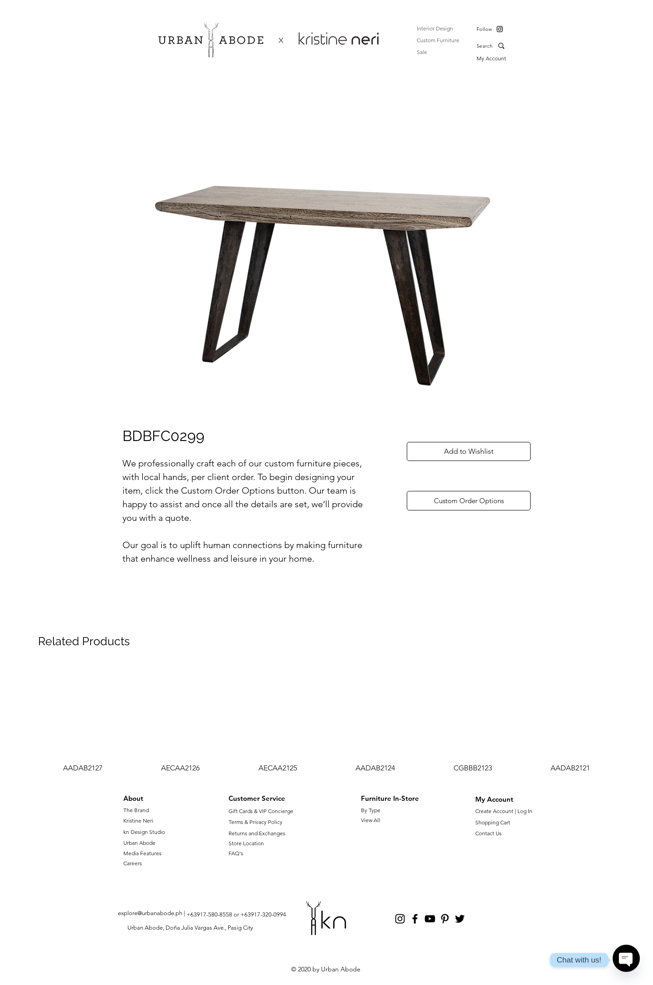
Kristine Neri (138, 820)
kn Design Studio (144, 831)
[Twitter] (459, 918)
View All (370, 820)
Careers (132, 863)
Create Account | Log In (505, 811)
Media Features (142, 853)
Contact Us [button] (488, 833)
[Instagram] (500, 29)
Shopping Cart (492, 822)
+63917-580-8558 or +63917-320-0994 (236, 914)
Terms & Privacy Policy (256, 821)
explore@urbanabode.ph (150, 913)
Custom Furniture (438, 40)
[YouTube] (430, 918)
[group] (326, 720)
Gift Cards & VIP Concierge (261, 811)
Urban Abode (139, 842)
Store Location (246, 843)
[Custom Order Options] (469, 500)
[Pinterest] (445, 918)
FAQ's (236, 853)
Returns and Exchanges (257, 833)
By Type (370, 810)
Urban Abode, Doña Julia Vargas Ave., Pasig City (190, 927)
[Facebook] (415, 918)
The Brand (136, 810)
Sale (422, 52)
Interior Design (435, 28)
